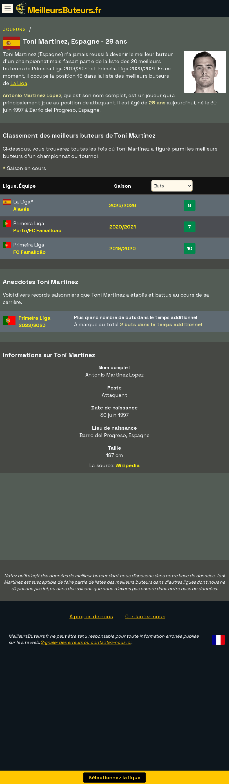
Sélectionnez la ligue (114, 777)
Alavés (21, 209)
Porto (20, 230)
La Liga (18, 83)
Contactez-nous (145, 637)
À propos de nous (91, 637)
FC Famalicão (45, 230)
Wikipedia (127, 465)
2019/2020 (122, 248)
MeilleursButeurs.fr (64, 10)
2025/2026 (122, 205)
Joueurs (14, 29)
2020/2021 (122, 226)
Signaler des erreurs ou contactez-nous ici (86, 664)
